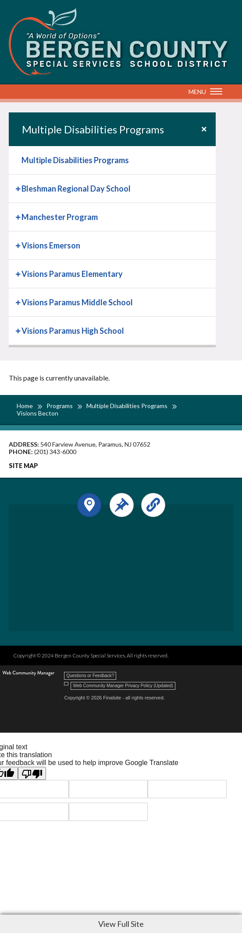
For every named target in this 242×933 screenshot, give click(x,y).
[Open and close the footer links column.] (153, 505)
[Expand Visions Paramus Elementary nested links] (19, 273)
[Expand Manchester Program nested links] (19, 216)
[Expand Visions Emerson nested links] (19, 245)
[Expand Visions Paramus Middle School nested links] (19, 301)
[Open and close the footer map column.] (89, 505)
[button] (203, 92)
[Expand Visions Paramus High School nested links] (19, 330)
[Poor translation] (32, 773)
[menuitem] (112, 160)
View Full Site (121, 924)
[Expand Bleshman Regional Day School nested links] (19, 188)
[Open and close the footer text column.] (122, 505)
